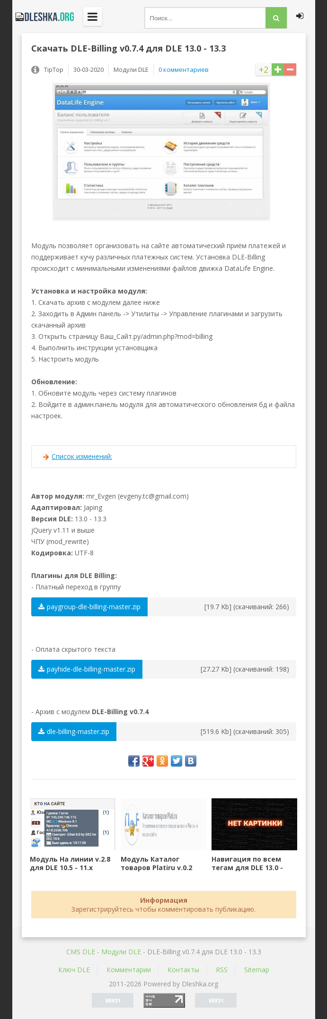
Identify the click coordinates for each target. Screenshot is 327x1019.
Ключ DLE (74, 969)
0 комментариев (184, 69)
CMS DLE (80, 951)
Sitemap (256, 969)
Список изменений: (82, 456)
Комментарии (128, 969)
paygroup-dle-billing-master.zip (89, 606)
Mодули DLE (121, 951)
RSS (222, 969)
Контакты (183, 969)
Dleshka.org (43, 16)
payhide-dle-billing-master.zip (86, 669)
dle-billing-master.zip (73, 731)
